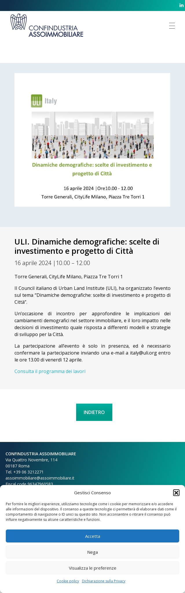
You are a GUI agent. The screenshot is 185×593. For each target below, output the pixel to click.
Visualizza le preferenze (92, 568)
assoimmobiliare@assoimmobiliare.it (40, 478)
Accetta (92, 536)
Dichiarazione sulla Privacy (103, 581)
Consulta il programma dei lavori (49, 371)
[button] (176, 492)
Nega (92, 552)
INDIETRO (94, 412)
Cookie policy (68, 581)
